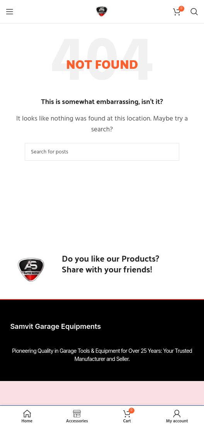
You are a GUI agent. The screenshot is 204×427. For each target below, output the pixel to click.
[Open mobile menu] (9, 11)
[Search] (194, 11)
